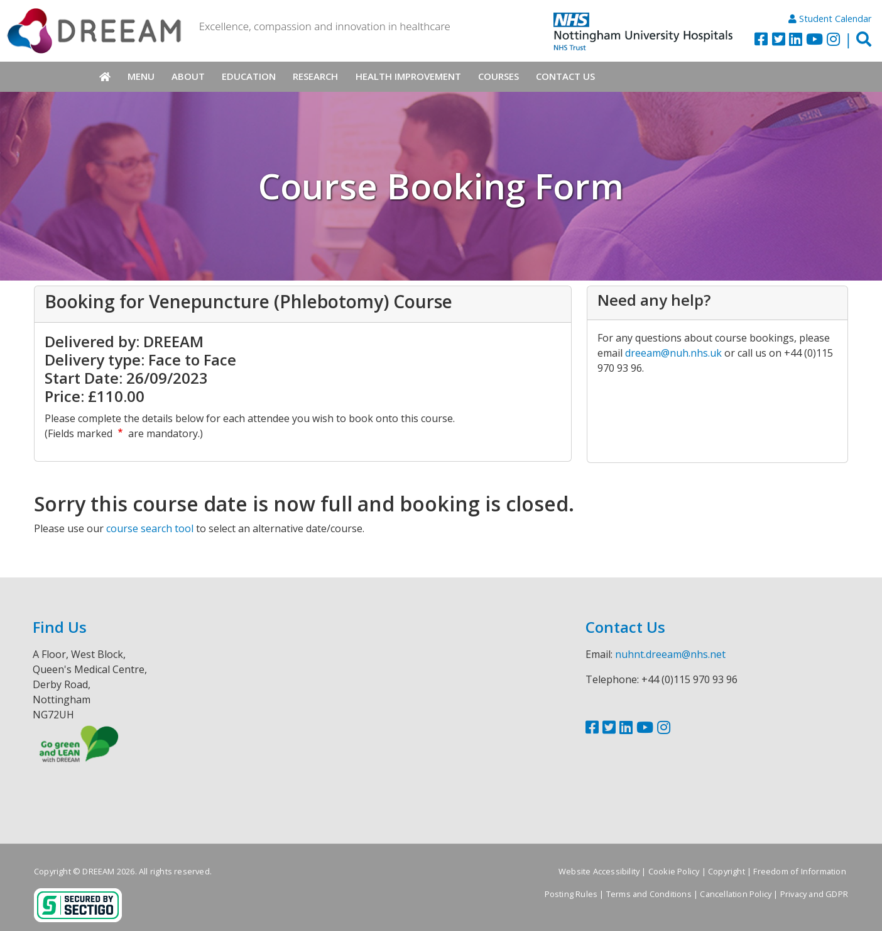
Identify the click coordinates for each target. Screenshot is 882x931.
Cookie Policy (674, 871)
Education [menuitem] (249, 76)
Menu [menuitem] (141, 76)
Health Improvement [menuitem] (408, 76)
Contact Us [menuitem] (565, 76)
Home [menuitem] (104, 77)
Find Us (60, 626)
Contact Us (625, 626)
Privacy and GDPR (814, 894)
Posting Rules (571, 894)
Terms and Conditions (649, 894)
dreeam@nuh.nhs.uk (673, 353)
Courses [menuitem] (498, 76)
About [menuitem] (188, 76)
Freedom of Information (799, 871)
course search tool (149, 528)
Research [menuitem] (315, 76)
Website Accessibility (599, 871)
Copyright (726, 871)
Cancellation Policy (735, 894)
